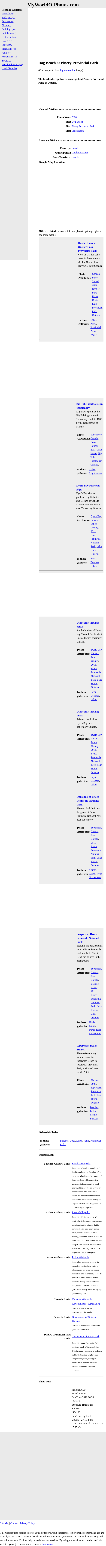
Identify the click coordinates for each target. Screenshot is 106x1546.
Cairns (92, 870)
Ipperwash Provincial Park (96, 1091)
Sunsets (94, 1118)
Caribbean (9, 33)
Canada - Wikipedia (82, 1299)
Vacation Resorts (12, 64)
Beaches (95, 562)
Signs (7, 60)
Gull (93, 1013)
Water (93, 335)
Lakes (93, 320)
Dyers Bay (96, 516)
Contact (14, 1523)
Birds (92, 1022)
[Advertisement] (71, 32)
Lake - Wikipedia (81, 1212)
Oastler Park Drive (95, 293)
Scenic (93, 1115)
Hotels (7, 41)
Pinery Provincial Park (83, 126)
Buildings (8, 29)
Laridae (95, 983)
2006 (74, 117)
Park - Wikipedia (80, 1257)
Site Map (4, 1523)
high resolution (67, 70)
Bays (93, 558)
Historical (9, 37)
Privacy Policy (27, 1523)
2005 (93, 1084)
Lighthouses (95, 473)
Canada (75, 148)
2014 (94, 285)
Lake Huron (78, 130)
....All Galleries (9, 68)
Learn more (48, 1544)
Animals (8, 13)
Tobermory (96, 434)
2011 (93, 449)
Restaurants (9, 56)
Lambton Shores (80, 152)
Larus (94, 987)
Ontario (75, 157)
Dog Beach (77, 121)
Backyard (8, 17)
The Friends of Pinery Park (85, 1336)
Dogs (72, 1140)
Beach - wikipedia (81, 1163)
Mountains (9, 48)
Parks (93, 323)
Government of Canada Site (86, 1303)
